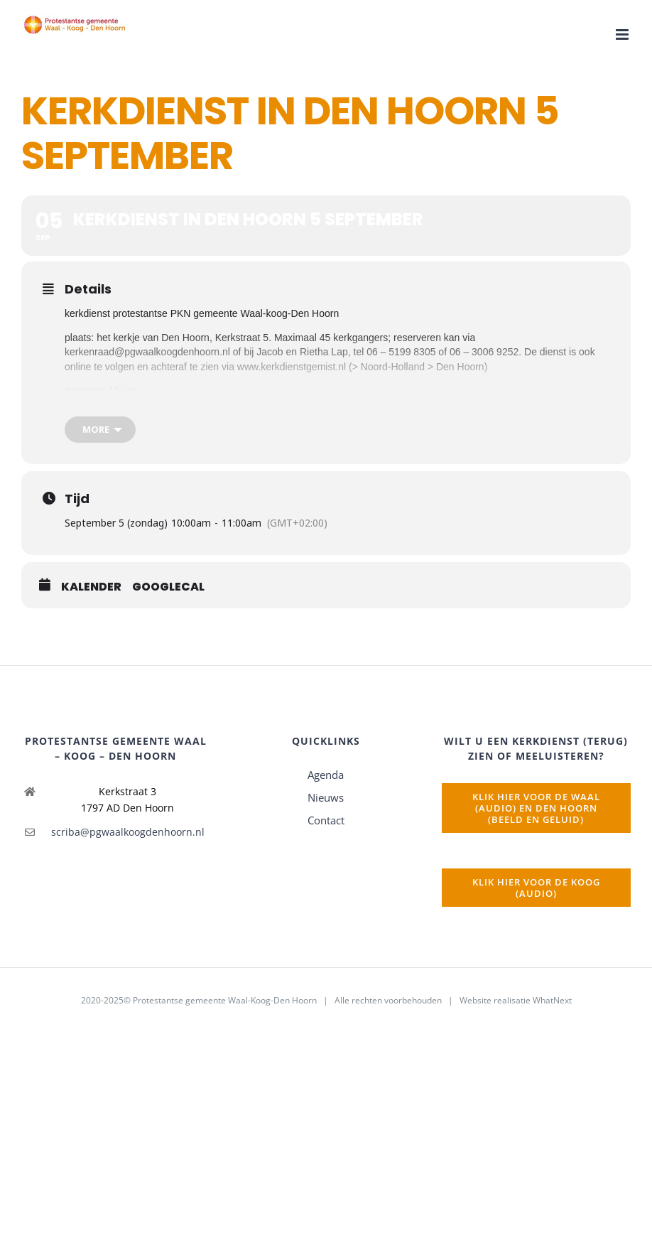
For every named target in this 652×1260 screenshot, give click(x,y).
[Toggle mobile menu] (623, 34)
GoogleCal (168, 587)
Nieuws (326, 797)
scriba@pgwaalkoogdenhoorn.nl (128, 832)
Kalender (91, 587)
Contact (326, 820)
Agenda (326, 775)
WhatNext (552, 1000)
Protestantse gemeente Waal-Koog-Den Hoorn (225, 1000)
